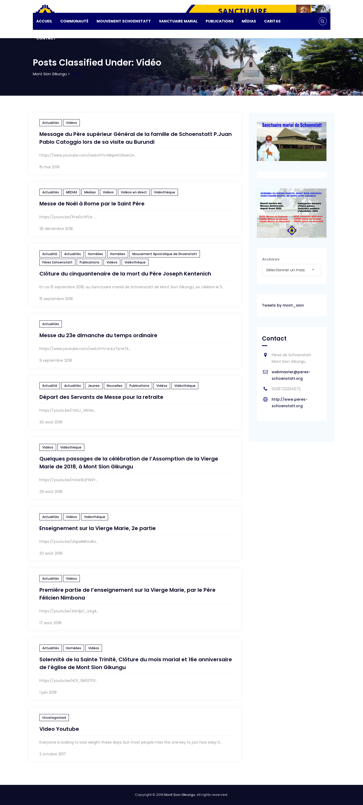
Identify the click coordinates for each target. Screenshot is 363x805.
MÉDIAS (71, 192)
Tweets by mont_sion (283, 305)
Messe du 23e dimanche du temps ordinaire (98, 335)
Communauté (74, 21)
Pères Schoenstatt (57, 262)
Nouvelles (114, 385)
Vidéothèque (164, 192)
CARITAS (272, 21)
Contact (46, 38)
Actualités (50, 122)
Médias (249, 21)
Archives (270, 259)
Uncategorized (54, 717)
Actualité (49, 254)
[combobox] (291, 270)
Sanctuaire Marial (178, 21)
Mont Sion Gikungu (179, 794)
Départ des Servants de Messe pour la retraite (101, 397)
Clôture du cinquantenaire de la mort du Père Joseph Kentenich (125, 273)
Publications (220, 21)
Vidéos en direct (134, 192)
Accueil (44, 21)
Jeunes (94, 385)
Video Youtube (59, 729)
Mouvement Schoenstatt (124, 21)
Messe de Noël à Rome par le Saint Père (92, 203)
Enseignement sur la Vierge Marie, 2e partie (97, 528)
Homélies (95, 254)
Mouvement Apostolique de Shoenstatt (164, 254)
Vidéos (71, 122)
